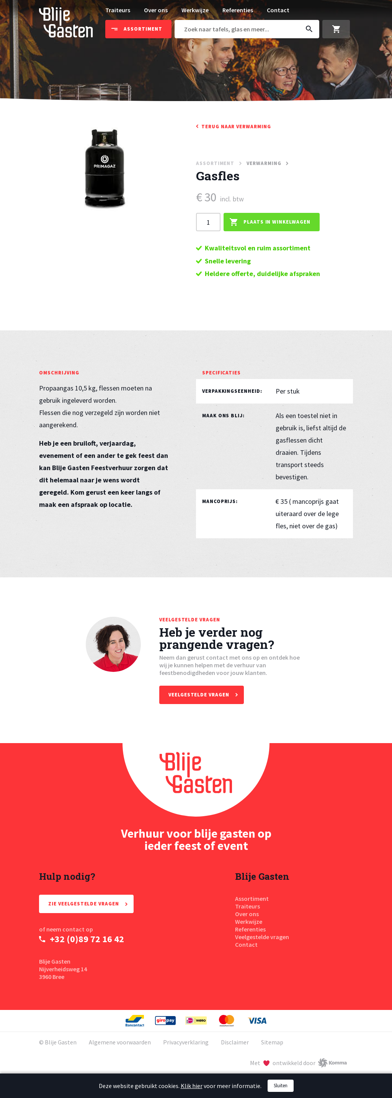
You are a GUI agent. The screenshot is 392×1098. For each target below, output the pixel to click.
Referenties (237, 10)
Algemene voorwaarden (120, 1042)
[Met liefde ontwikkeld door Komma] (298, 1062)
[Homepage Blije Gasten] (196, 780)
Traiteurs (117, 10)
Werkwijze (195, 10)
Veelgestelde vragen (262, 937)
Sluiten (280, 1085)
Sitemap (272, 1042)
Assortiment (252, 898)
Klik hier (192, 1086)
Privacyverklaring (186, 1042)
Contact (278, 10)
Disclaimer (235, 1042)
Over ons (156, 10)
